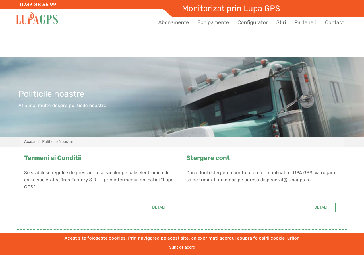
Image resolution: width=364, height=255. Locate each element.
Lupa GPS (37, 18)
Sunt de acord (182, 247)
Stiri (281, 22)
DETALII (159, 207)
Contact (334, 22)
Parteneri (305, 22)
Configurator (252, 22)
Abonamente (173, 22)
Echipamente (213, 22)
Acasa (30, 141)
